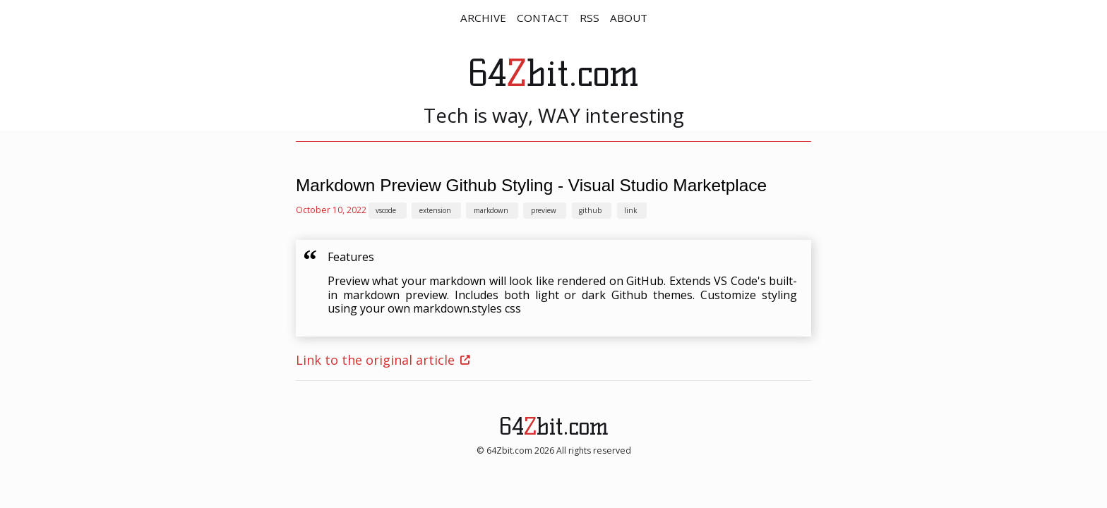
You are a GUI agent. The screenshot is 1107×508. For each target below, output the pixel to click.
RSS (589, 18)
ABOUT (628, 18)
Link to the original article (375, 359)
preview (543, 210)
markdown (491, 210)
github (590, 210)
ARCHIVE (483, 18)
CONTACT (543, 18)
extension (435, 210)
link (630, 210)
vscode (386, 210)
